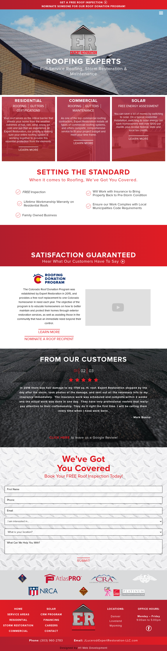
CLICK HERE (59, 437)
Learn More (28, 150)
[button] (161, 13)
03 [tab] (91, 370)
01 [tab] (75, 370)
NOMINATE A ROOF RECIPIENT (49, 339)
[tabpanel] (83, 401)
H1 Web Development (92, 648)
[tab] (19, 106)
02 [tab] (83, 370)
